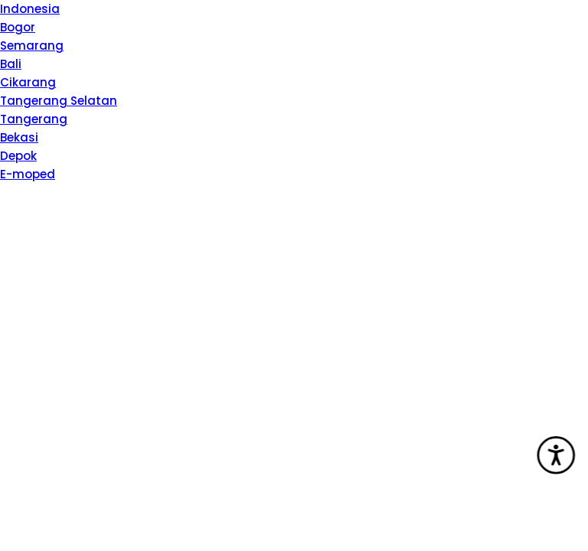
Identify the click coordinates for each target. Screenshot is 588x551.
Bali (10, 64)
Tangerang (33, 119)
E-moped (27, 174)
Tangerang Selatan (58, 101)
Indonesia (30, 9)
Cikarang (28, 82)
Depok (18, 156)
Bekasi (19, 137)
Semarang (32, 45)
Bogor (17, 27)
